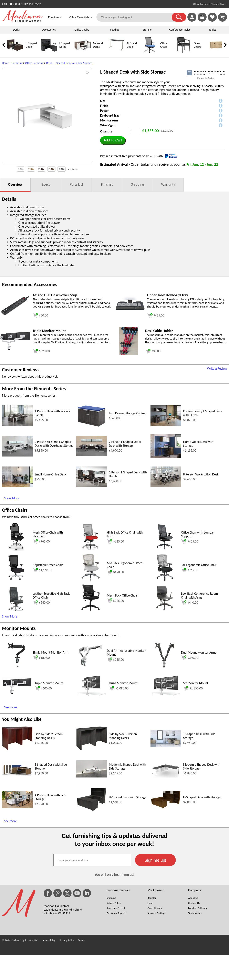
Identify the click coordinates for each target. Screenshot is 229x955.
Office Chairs (81, 29)
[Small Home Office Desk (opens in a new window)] (17, 486)
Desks (16, 29)
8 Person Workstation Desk (201, 474)
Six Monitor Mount (195, 683)
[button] (179, 17)
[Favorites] (212, 20)
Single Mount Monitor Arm (50, 652)
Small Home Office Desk (50, 474)
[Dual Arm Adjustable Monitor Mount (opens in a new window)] (90, 668)
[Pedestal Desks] (82, 52)
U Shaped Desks (31, 45)
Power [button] (104, 110)
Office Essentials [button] (80, 18)
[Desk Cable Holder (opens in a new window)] (128, 354)
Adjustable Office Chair (48, 565)
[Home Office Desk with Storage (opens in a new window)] (165, 457)
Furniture (17, 63)
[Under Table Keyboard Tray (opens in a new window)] (130, 313)
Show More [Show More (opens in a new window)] (11, 498)
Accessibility (48, 940)
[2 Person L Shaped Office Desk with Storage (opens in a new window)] (91, 455)
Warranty (168, 184)
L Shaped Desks (64, 45)
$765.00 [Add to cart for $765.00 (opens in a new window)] (41, 541)
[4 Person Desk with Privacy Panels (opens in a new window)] (17, 425)
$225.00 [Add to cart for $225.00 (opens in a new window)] (115, 600)
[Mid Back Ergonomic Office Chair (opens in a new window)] (91, 581)
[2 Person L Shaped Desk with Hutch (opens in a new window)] (91, 486)
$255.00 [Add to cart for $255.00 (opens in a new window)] (115, 659)
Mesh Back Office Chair (122, 595)
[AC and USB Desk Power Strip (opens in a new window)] (15, 314)
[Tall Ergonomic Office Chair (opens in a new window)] (164, 581)
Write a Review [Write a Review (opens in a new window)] (217, 369)
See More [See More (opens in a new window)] (10, 707)
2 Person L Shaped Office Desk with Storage (125, 444)
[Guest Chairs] (183, 52)
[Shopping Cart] (222, 17)
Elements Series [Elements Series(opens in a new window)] (205, 78)
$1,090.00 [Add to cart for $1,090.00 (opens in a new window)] (118, 688)
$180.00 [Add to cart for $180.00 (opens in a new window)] (41, 657)
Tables (212, 29)
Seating (114, 29)
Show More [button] (9, 616)
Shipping (137, 184)
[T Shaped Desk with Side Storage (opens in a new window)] (165, 746)
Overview (15, 184)
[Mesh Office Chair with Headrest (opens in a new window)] (16, 550)
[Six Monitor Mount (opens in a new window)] (165, 695)
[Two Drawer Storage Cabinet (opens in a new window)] (91, 426)
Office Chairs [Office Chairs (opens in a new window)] (15, 510)
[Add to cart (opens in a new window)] (40, 315)
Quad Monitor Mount (123, 683)
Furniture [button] (55, 18)
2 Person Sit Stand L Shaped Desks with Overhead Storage (54, 444)
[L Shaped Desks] (49, 52)
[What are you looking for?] (136, 17)
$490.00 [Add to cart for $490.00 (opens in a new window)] (115, 572)
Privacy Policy (67, 940)
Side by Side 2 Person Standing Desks (49, 736)
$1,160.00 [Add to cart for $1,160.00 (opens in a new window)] (42, 570)
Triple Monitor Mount (49, 683)
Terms (81, 940)
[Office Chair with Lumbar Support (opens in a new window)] (164, 550)
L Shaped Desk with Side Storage (73, 63)
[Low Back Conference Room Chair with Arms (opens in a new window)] (165, 611)
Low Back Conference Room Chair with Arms (199, 595)
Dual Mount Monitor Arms (198, 652)
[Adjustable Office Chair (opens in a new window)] (16, 581)
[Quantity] (134, 131)
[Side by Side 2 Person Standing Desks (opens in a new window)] (17, 749)
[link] (222, 17)
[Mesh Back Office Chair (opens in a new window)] (90, 611)
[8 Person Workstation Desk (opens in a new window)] (165, 486)
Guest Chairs (197, 45)
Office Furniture (34, 63)
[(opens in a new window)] (206, 73)
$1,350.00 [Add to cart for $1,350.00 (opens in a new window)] (193, 688)
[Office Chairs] (150, 52)
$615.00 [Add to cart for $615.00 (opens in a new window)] (115, 541)
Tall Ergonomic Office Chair (199, 565)
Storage (147, 29)
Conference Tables (179, 29)
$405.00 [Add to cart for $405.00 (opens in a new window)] (189, 541)
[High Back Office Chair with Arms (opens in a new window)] (90, 550)
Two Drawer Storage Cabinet (127, 413)
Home (5, 63)
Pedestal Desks (98, 45)
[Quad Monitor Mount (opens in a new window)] (91, 695)
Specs (46, 184)
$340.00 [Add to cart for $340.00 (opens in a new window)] (189, 657)
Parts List (76, 184)
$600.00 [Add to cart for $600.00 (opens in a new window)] (43, 688)
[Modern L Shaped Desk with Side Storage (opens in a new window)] (91, 776)
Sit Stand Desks (132, 45)
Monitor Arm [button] (109, 120)
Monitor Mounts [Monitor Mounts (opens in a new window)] (19, 628)
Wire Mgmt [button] (108, 125)
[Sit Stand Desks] (116, 52)
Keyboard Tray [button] (109, 115)
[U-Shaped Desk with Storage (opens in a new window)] (91, 811)
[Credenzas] (217, 52)
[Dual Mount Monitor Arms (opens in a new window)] (164, 668)
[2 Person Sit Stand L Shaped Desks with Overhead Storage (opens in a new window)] (17, 455)
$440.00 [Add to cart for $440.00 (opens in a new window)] (189, 602)
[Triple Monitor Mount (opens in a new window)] (15, 349)
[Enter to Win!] (202, 20)
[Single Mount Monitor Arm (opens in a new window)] (16, 668)
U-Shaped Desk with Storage (127, 797)
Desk (49, 63)
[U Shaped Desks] (15, 52)
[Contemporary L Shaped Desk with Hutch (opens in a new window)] (165, 425)
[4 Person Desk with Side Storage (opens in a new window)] (17, 807)
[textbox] (92, 860)
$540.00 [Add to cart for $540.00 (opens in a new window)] (41, 602)
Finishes (107, 184)
